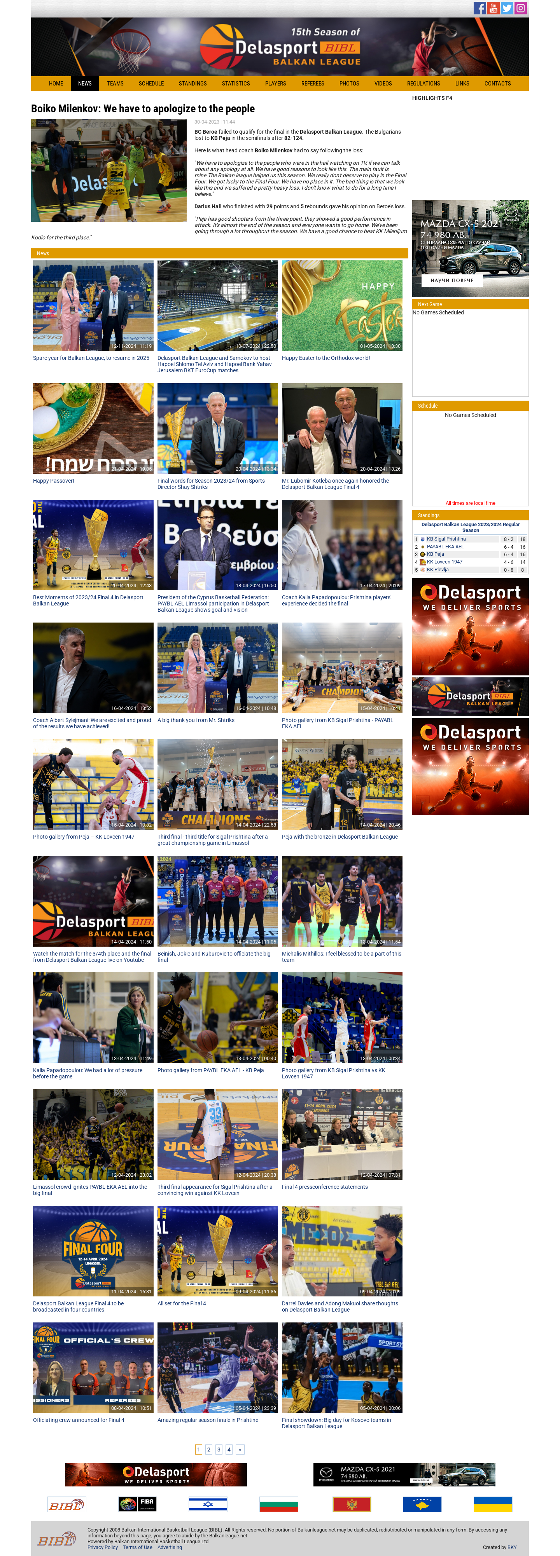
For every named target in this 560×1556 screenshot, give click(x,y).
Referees (312, 83)
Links (462, 83)
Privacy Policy (103, 1547)
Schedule (151, 83)
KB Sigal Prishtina (446, 539)
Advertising (170, 1547)
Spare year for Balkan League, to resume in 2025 (91, 358)
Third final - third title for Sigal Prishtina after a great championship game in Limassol (213, 840)
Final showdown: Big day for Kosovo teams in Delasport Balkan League (336, 1423)
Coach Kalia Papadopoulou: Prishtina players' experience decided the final (336, 600)
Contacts (498, 83)
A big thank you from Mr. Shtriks (196, 720)
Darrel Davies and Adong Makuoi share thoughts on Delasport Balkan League (340, 1306)
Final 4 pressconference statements (325, 1187)
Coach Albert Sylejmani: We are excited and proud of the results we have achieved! (92, 723)
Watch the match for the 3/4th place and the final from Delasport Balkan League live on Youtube (92, 957)
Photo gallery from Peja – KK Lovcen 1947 (84, 837)
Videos (383, 83)
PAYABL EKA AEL (445, 546)
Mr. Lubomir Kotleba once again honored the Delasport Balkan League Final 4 (335, 484)
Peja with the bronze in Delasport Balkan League (340, 837)
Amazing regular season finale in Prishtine (208, 1420)
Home (56, 83)
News (85, 83)
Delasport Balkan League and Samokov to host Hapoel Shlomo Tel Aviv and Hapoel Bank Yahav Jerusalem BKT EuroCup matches (215, 364)
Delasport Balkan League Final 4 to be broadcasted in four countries (78, 1306)
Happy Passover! (53, 481)
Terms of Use (137, 1547)
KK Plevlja (438, 569)
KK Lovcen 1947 (444, 562)
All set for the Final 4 (182, 1303)
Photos (349, 83)
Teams (115, 83)
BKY (512, 1547)
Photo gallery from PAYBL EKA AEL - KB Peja (211, 1070)
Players (275, 83)
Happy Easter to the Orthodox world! (326, 358)
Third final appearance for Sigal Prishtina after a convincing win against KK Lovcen (215, 1190)
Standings (193, 83)
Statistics (236, 83)
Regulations (423, 83)
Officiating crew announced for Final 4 (78, 1420)
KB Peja (435, 554)
